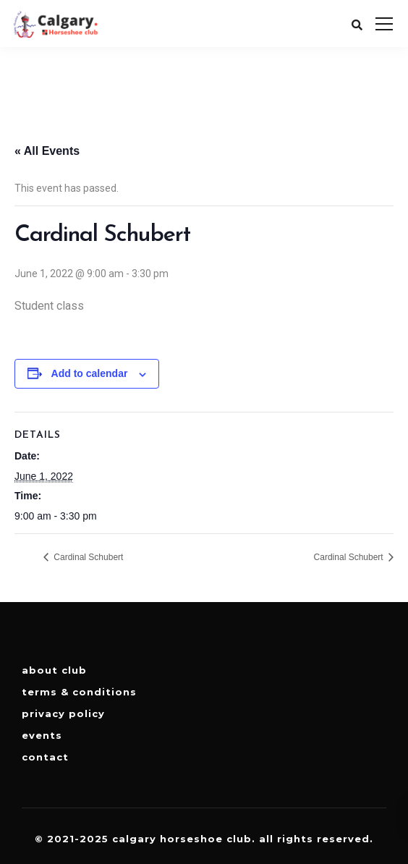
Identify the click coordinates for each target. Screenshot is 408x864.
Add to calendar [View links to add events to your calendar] (89, 373)
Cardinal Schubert (87, 557)
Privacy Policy (63, 713)
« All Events (47, 151)
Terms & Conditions (79, 692)
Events (42, 735)
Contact (45, 757)
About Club (54, 670)
